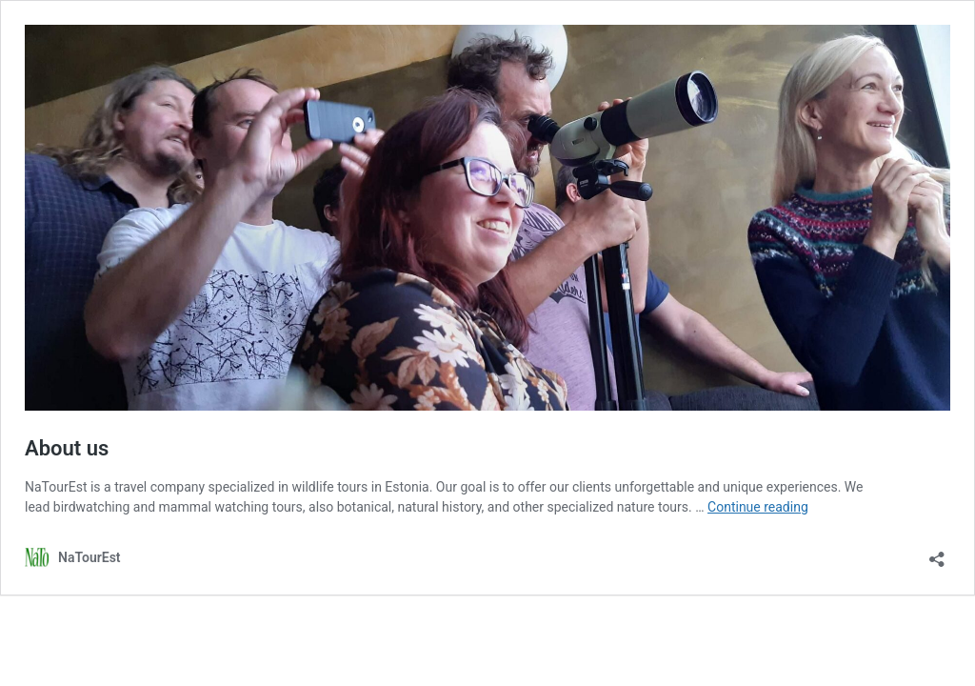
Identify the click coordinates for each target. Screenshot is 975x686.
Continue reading (757, 506)
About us (67, 448)
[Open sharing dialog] (937, 553)
